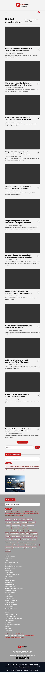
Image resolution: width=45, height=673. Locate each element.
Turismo (7, 619)
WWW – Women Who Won (11, 569)
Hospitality (30, 20)
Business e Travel (9, 572)
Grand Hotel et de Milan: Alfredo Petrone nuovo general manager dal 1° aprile (18, 297)
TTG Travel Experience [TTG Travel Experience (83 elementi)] (19, 554)
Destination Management (11, 607)
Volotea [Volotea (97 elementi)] (28, 554)
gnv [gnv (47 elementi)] (7, 540)
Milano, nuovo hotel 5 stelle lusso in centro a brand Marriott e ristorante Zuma (18, 86)
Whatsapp (27, 642)
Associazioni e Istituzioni (11, 621)
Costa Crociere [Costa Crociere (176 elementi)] (16, 532)
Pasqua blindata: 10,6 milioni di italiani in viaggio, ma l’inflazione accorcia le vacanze (18, 156)
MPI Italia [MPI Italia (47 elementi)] (9, 546)
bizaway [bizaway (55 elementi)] (25, 529)
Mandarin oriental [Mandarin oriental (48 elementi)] (16, 543)
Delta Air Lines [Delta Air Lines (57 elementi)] (31, 532)
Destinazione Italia (9, 605)
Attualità (7, 562)
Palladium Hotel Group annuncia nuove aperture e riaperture (16, 402)
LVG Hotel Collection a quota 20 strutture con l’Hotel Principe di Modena (18, 367)
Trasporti (7, 633)
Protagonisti (8, 629)
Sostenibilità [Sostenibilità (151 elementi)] (29, 552)
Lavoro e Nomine (9, 579)
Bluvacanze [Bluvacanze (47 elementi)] (32, 529)
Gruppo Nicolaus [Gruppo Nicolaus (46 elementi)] (15, 540)
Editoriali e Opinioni (10, 563)
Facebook (7, 644)
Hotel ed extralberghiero (11, 611)
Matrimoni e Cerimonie (10, 597)
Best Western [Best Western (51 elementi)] (17, 529)
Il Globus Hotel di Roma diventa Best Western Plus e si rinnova (18, 331)
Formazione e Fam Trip (10, 591)
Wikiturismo (8, 635)
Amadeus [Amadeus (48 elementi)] (30, 526)
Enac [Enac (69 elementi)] (21, 535)
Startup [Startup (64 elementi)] (37, 552)
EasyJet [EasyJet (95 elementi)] (8, 535)
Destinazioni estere (9, 609)
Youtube (12, 644)
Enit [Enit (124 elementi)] (26, 535)
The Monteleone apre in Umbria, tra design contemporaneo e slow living (18, 121)
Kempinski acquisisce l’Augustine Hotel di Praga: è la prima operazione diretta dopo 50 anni (18, 227)
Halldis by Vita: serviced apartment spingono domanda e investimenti (18, 191)
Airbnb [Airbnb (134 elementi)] (15, 526)
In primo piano (8, 617)
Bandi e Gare (8, 577)
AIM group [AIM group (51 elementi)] (9, 526)
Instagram (17, 644)
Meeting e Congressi (10, 599)
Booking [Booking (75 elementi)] (8, 532)
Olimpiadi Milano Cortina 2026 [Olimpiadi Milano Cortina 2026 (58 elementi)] (25, 549)
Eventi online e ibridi (10, 587)
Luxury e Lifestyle (9, 627)
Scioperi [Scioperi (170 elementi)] (22, 552)
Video (6, 567)
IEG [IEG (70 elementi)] (28, 540)
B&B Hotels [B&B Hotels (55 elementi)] (9, 529)
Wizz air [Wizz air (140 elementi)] (8, 557)
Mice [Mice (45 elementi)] (36, 543)
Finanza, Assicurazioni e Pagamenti (13, 625)
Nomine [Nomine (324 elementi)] (34, 546)
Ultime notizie (8, 637)
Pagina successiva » (22, 449)
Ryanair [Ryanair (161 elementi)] (16, 552)
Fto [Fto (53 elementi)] (26, 537)
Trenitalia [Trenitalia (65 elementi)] (9, 554)
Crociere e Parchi (9, 603)
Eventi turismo (8, 589)
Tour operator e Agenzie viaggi (12, 631)
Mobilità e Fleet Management (12, 581)
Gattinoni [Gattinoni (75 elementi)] (32, 537)
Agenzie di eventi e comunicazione (13, 573)
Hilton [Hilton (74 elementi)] (22, 540)
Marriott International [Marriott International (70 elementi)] (27, 543)
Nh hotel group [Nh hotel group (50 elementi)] (26, 546)
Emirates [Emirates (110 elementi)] (15, 535)
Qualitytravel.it (22, 658)
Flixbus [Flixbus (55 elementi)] (21, 537)
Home (25, 20)
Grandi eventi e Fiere (10, 593)
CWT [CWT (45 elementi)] (24, 532)
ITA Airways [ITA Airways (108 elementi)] (34, 540)
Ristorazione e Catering (11, 615)
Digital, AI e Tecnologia (10, 623)
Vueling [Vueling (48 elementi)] (34, 554)
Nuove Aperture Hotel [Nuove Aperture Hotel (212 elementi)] (11, 549)
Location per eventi (10, 613)
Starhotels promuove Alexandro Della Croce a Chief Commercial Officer (18, 51)
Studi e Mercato (9, 583)
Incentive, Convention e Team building (14, 595)
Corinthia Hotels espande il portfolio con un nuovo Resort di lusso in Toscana (18, 437)
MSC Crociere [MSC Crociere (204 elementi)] (17, 546)
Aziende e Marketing (10, 575)
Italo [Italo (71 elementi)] (8, 543)
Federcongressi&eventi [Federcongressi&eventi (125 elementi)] (12, 537)
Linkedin (32, 642)
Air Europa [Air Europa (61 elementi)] (22, 526)
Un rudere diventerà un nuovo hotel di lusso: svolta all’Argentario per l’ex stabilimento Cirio (17, 262)
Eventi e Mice (8, 586)
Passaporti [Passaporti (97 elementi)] (9, 552)
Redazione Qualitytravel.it (17, 53)
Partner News (8, 565)
